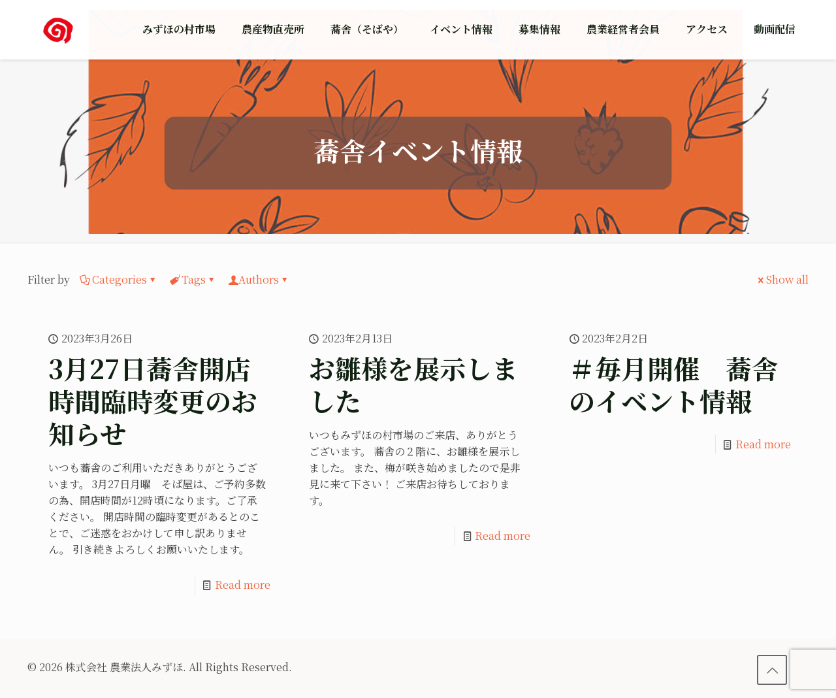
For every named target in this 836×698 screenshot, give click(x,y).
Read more (242, 584)
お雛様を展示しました (413, 384)
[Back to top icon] (772, 670)
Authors (258, 279)
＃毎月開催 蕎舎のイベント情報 (673, 384)
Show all (782, 279)
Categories (118, 279)
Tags (192, 279)
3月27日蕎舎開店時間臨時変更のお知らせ (152, 400)
